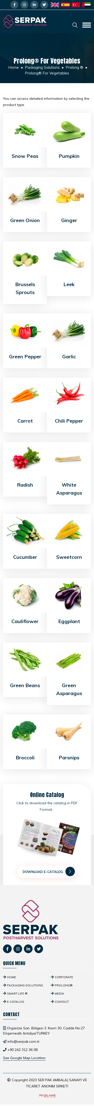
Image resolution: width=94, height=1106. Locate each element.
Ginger (69, 220)
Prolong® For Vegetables (47, 73)
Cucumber (25, 557)
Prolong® (64, 985)
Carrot (25, 421)
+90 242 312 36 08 (22, 1049)
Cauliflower (25, 621)
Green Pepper (25, 356)
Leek (69, 284)
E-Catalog (15, 1002)
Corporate (64, 977)
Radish (25, 485)
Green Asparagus (69, 689)
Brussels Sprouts (25, 288)
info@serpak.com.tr (23, 1041)
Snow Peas (25, 156)
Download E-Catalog (49, 871)
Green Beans (25, 685)
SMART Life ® (17, 993)
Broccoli (25, 757)
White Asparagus (69, 489)
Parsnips (69, 757)
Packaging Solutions (42, 67)
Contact (62, 1002)
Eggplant (69, 621)
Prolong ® (74, 67)
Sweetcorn (69, 557)
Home (13, 67)
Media (59, 993)
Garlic (69, 356)
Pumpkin (69, 156)
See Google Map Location (24, 1058)
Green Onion (25, 220)
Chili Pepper (69, 421)
